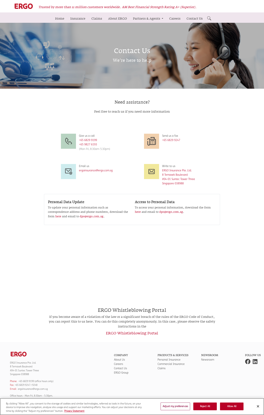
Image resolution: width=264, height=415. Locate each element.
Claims (96, 19)
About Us (119, 359)
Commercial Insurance (171, 364)
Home (59, 19)
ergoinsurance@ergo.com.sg (96, 170)
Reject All (205, 408)
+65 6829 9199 (26, 381)
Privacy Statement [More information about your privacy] (74, 413)
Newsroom (207, 359)
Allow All (231, 408)
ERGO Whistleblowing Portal (132, 333)
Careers (175, 19)
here (58, 216)
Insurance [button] (77, 19)
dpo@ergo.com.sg (91, 216)
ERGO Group (121, 372)
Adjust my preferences (175, 408)
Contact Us (195, 19)
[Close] (258, 408)
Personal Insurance (169, 359)
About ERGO (117, 19)
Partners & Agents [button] (147, 19)
